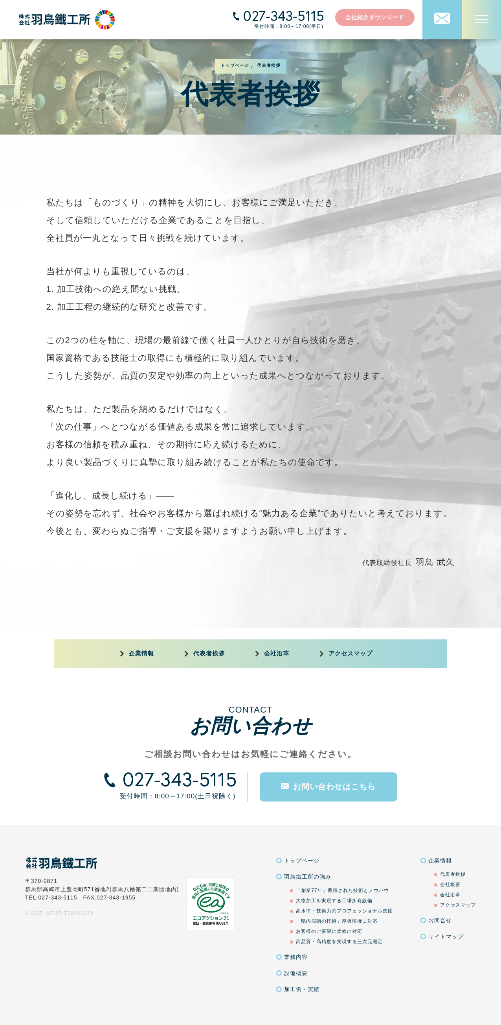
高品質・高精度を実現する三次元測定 (339, 941)
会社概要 (450, 884)
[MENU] (481, 19)
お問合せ (440, 920)
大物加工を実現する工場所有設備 (334, 900)
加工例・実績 (301, 989)
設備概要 (296, 973)
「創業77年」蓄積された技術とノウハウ (342, 890)
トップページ (301, 860)
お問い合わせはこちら (328, 786)
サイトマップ (446, 936)
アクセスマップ (350, 653)
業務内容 (296, 957)
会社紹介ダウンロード (374, 17)
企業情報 (141, 653)
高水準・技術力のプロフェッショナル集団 (344, 911)
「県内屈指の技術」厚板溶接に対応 (337, 921)
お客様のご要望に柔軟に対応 (329, 931)
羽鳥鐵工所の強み (307, 877)
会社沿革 (276, 653)
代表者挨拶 (209, 653)
